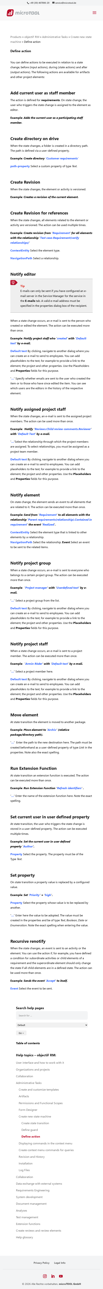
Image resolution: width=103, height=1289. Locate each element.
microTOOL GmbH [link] (70, 1284)
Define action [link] (30, 1136)
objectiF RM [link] (31, 37)
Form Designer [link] (28, 1110)
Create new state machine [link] (35, 1116)
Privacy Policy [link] (41, 1262)
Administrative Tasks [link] (55, 37)
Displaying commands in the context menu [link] (45, 1143)
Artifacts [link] (24, 1096)
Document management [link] (31, 1203)
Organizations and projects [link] (33, 1069)
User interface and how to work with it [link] (40, 1062)
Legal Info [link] (59, 1262)
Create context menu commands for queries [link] (46, 1150)
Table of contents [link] (28, 1043)
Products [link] (15, 37)
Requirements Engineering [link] (32, 1190)
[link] (39, 2)
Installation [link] (26, 1163)
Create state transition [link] (35, 1123)
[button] (94, 15)
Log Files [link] (24, 1170)
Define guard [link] (29, 1130)
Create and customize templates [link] (39, 1089)
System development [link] (29, 1197)
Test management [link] (27, 1217)
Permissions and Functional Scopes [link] (41, 1103)
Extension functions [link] (28, 1224)
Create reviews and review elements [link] (38, 1230)
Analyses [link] (21, 1210)
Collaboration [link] (24, 1076)
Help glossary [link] (24, 1237)
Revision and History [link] (32, 1156)
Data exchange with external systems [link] (39, 1183)
